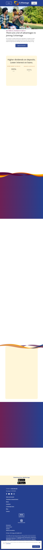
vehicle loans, (13, 538)
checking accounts (21, 537)
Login (34, 3)
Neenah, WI (30, 540)
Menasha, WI (26, 540)
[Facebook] (6, 494)
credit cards (19, 538)
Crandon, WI (12, 540)
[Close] (40, 542)
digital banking (8, 539)
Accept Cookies (36, 546)
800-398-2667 (14, 488)
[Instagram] (14, 494)
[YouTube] (9, 494)
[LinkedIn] (11, 494)
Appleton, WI (8, 540)
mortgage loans (33, 537)
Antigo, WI (33, 539)
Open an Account (21, 47)
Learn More (8, 543)
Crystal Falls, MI (17, 540)
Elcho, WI (21, 540)
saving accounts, (27, 537)
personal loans (8, 538)
